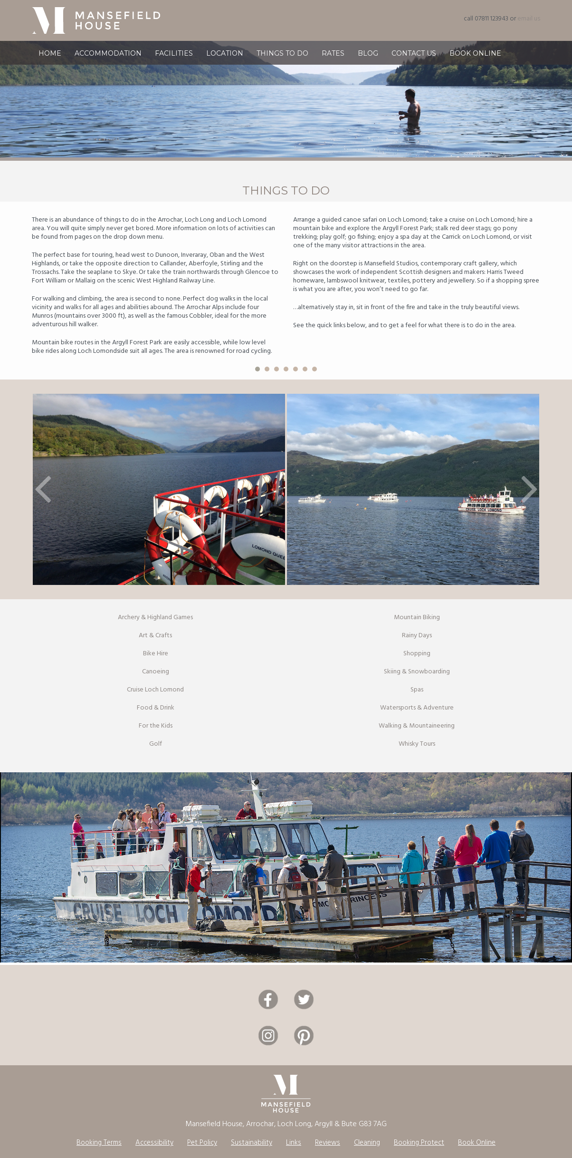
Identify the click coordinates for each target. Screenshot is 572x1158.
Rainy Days (417, 635)
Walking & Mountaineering (417, 725)
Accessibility (154, 1142)
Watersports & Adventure (417, 707)
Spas (416, 689)
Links (293, 1142)
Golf (155, 744)
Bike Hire (155, 653)
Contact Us (413, 58)
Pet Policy (202, 1142)
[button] (43, 489)
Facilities (174, 58)
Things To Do (282, 58)
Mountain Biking (417, 617)
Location (224, 58)
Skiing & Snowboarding (417, 671)
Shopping (416, 653)
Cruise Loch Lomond (155, 689)
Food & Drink (155, 707)
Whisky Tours (417, 744)
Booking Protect (419, 1142)
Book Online (475, 58)
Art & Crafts (155, 635)
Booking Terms (99, 1142)
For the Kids (155, 725)
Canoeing (155, 671)
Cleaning (367, 1142)
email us (528, 18)
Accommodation (108, 58)
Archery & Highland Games (155, 617)
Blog (368, 58)
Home (49, 58)
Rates (333, 58)
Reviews (327, 1142)
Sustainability (251, 1142)
